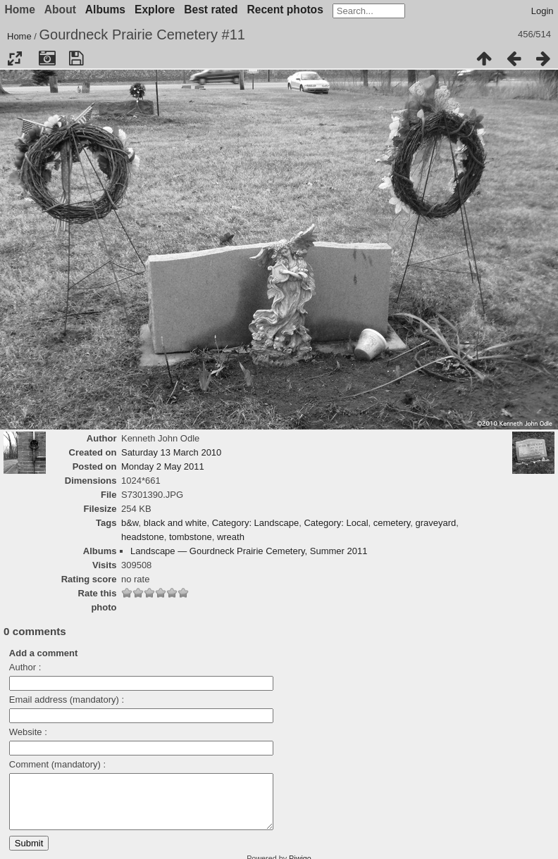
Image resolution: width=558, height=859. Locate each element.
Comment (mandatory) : (57, 764)
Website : (28, 732)
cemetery (392, 523)
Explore (155, 9)
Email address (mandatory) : (66, 699)
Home (19, 36)
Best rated (210, 9)
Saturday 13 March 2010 (171, 452)
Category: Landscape (255, 523)
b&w (130, 523)
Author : (25, 667)
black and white (175, 523)
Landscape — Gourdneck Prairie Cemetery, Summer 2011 (248, 551)
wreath (230, 537)
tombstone (190, 537)
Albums (105, 9)
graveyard (436, 523)
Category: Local (336, 523)
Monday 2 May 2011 (162, 466)
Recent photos (285, 9)
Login (542, 11)
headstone (142, 537)
